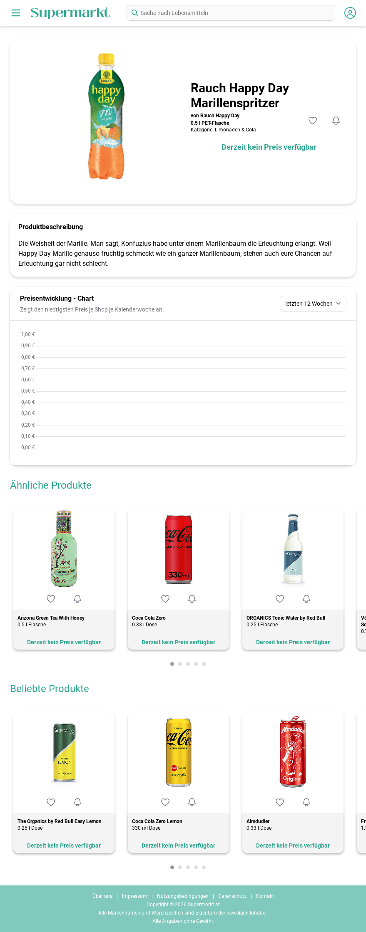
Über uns (102, 896)
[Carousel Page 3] (188, 664)
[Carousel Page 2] (180, 664)
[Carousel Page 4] (196, 664)
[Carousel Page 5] (204, 664)
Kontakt (265, 896)
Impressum (134, 896)
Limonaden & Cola (235, 130)
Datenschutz (232, 896)
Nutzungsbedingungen (183, 896)
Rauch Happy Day (219, 116)
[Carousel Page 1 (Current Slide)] (172, 664)
